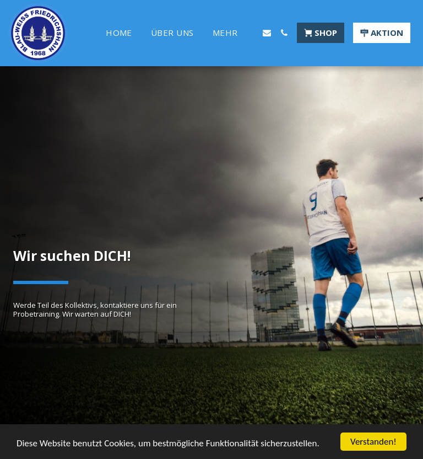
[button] (267, 33)
